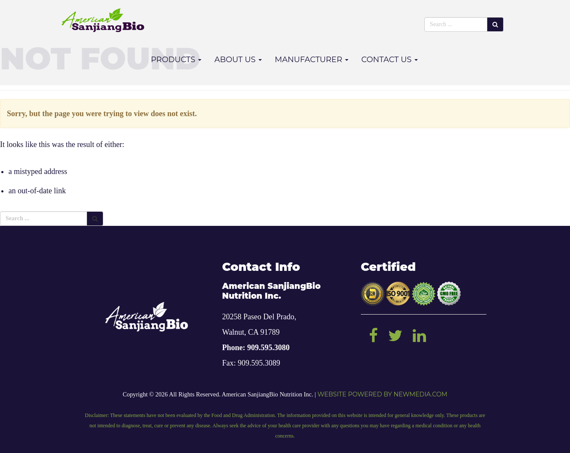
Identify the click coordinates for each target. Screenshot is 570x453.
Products (176, 59)
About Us (238, 59)
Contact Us (389, 59)
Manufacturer (311, 59)
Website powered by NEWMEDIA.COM (382, 394)
